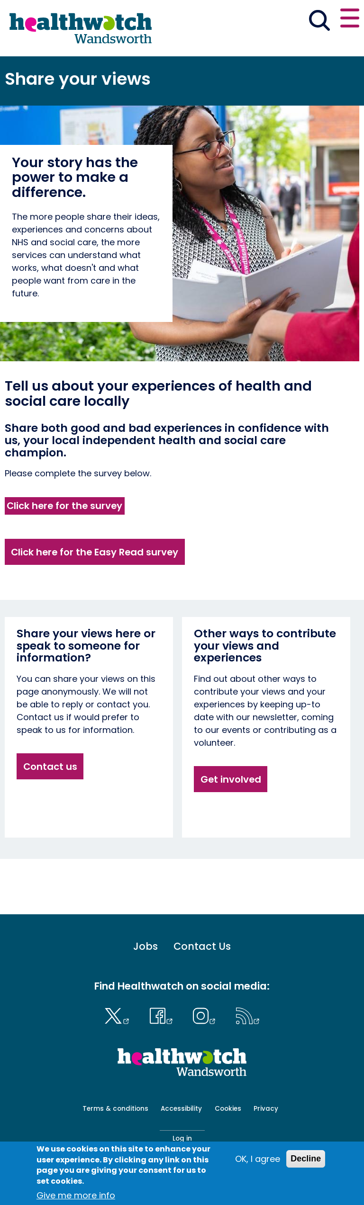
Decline (306, 1158)
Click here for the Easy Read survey (94, 552)
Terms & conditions (115, 1108)
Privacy (266, 1108)
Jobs (145, 947)
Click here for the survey (64, 505)
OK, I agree (257, 1159)
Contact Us (202, 947)
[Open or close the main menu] (349, 20)
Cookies (228, 1108)
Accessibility (181, 1108)
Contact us (50, 766)
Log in (182, 1138)
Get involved (230, 779)
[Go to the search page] (319, 22)
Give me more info (75, 1195)
